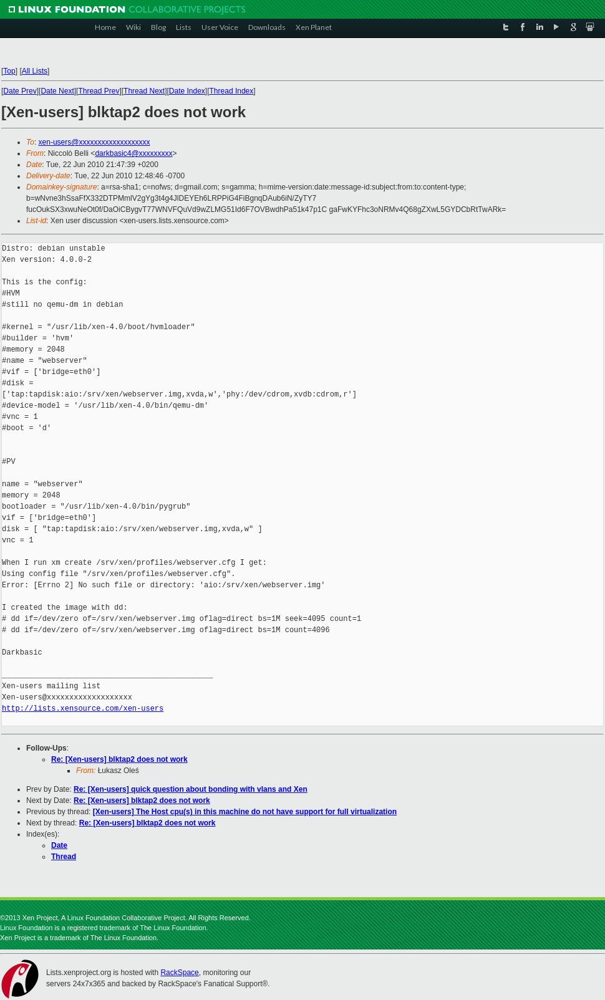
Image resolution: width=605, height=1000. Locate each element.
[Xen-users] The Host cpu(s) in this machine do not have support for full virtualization (245, 811)
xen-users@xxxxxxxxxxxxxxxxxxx (94, 142)
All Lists (34, 71)
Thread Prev (98, 91)
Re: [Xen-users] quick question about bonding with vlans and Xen (190, 789)
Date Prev (19, 91)
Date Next (57, 91)
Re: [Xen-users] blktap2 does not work (119, 759)
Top (9, 71)
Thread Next (144, 91)
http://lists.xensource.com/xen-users (82, 708)
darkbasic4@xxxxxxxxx (133, 153)
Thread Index (232, 91)
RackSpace (179, 972)
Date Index (187, 91)
